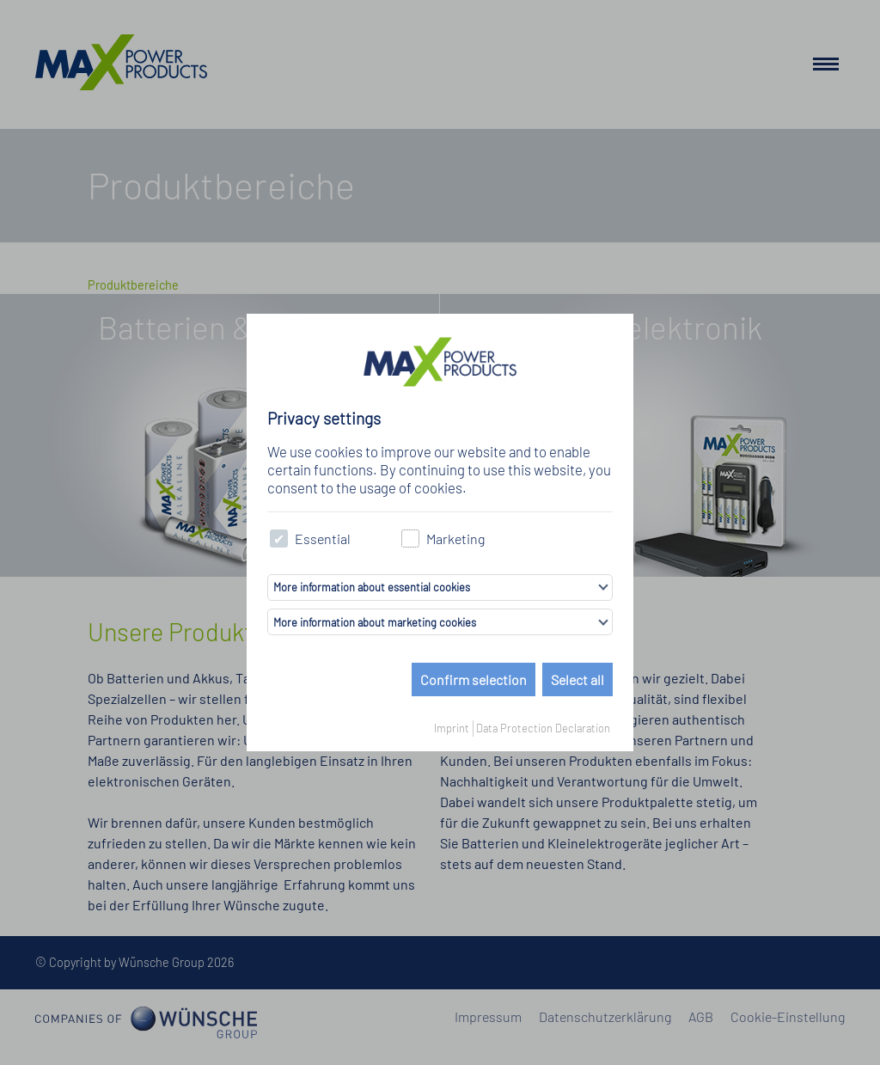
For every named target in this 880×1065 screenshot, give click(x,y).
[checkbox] (279, 538)
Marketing (443, 538)
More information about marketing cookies (374, 622)
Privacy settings (324, 418)
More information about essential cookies (371, 587)
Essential (310, 538)
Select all (577, 679)
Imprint (451, 728)
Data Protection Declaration (543, 728)
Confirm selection (473, 679)
